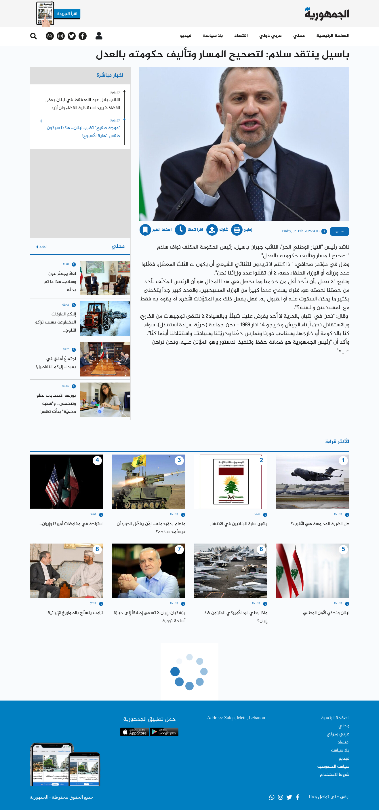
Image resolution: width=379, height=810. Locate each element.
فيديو (185, 36)
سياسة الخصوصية (333, 767)
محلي (299, 36)
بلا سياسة (213, 36)
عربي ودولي (338, 734)
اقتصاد (241, 36)
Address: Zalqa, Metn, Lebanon (236, 718)
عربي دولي (270, 36)
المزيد (41, 247)
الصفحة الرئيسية (332, 36)
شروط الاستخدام (334, 775)
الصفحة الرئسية (335, 718)
